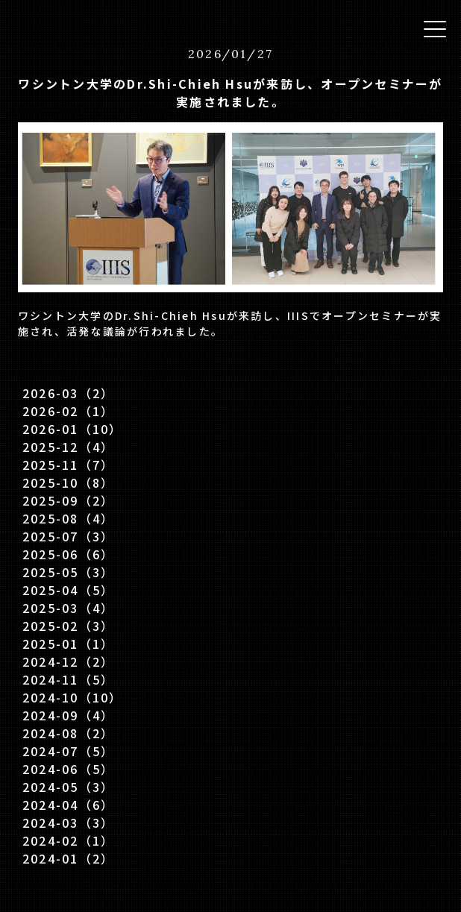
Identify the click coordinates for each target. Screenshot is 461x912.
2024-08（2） (68, 733)
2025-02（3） (68, 626)
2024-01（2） (68, 858)
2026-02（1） (68, 411)
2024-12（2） (68, 661)
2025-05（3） (68, 572)
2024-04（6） (68, 805)
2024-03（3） (68, 822)
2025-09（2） (68, 500)
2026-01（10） (72, 429)
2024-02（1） (68, 840)
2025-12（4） (68, 447)
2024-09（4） (68, 715)
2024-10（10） (72, 697)
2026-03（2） (68, 393)
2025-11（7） (68, 465)
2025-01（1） (68, 643)
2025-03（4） (68, 608)
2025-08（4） (68, 518)
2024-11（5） (68, 679)
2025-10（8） (68, 482)
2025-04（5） (68, 590)
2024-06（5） (68, 769)
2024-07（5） (68, 751)
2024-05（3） (68, 787)
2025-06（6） (68, 554)
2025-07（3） (68, 536)
